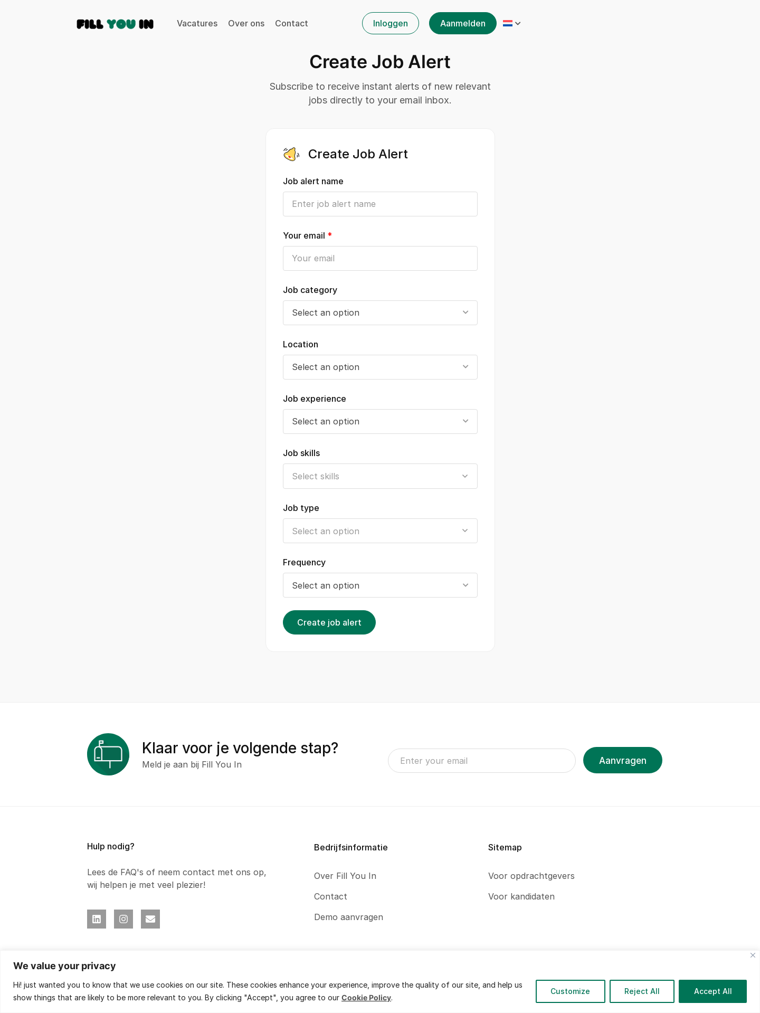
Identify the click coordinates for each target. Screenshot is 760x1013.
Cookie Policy (366, 997)
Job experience (314, 398)
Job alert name (313, 181)
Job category (310, 290)
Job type (301, 508)
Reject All (641, 991)
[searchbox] (380, 476)
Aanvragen (623, 760)
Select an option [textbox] (325, 312)
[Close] (752, 955)
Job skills (301, 453)
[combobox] (380, 312)
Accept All (713, 991)
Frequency (304, 562)
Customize (568, 991)
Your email (307, 235)
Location (300, 344)
